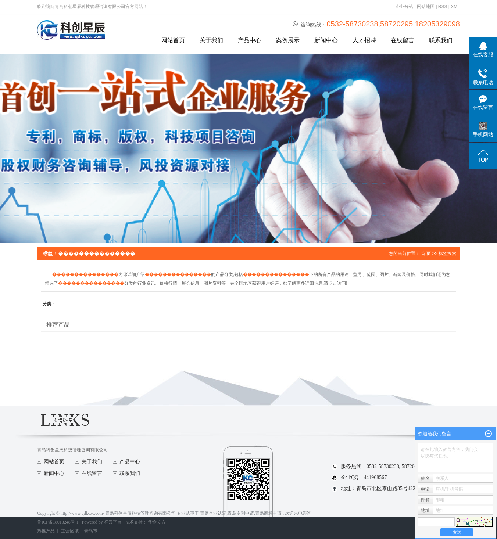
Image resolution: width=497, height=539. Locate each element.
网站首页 (173, 40)
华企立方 (157, 522)
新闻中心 (326, 40)
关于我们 (211, 40)
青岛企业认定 (213, 513)
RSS (442, 6)
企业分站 (404, 6)
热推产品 (46, 530)
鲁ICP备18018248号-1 (58, 522)
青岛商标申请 (268, 513)
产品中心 (249, 40)
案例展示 (288, 40)
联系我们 (441, 40)
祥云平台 (113, 522)
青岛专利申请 (241, 513)
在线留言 (402, 40)
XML (455, 6)
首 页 (426, 253)
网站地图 (426, 6)
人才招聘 (364, 40)
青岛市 (90, 530)
